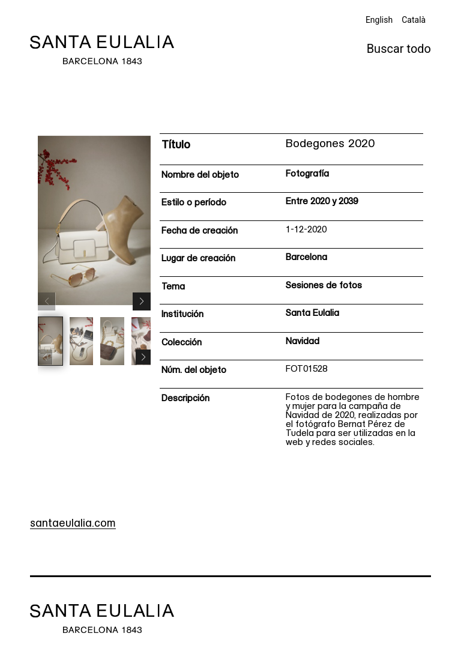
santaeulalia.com (73, 524)
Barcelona (306, 257)
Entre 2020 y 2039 (322, 202)
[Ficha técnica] (291, 294)
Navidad (302, 342)
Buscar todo (399, 48)
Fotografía (307, 174)
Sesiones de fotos (324, 286)
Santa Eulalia (312, 313)
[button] (142, 301)
